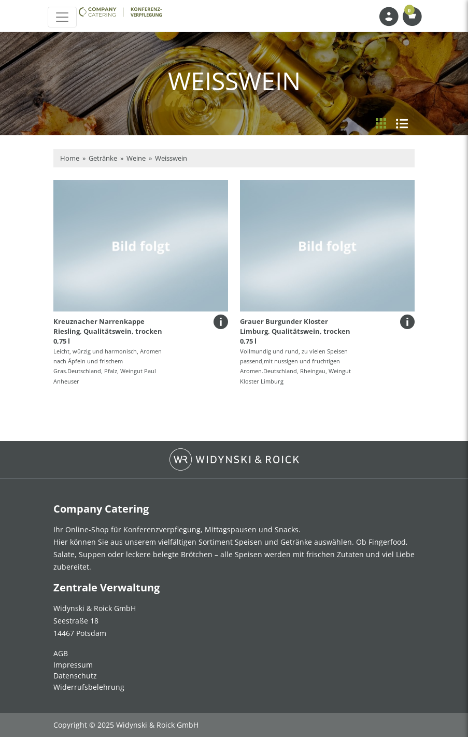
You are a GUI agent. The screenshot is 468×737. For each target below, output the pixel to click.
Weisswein (171, 158)
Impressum (73, 665)
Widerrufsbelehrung (88, 687)
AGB (60, 653)
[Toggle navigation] (62, 17)
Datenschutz (75, 676)
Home (69, 158)
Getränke (103, 158)
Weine (136, 158)
